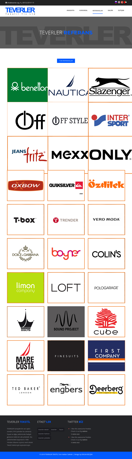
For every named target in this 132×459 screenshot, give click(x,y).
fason (61, 430)
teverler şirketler (44, 438)
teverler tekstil (43, 430)
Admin (84, 431)
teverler (54, 430)
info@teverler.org (13, 3)
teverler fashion (44, 434)
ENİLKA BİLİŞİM (87, 454)
